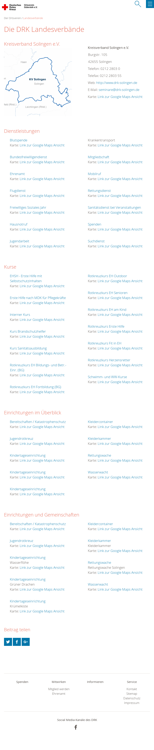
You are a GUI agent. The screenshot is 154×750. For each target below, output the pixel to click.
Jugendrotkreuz (21, 438)
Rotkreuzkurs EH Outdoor (107, 276)
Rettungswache (99, 455)
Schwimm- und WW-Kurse (107, 376)
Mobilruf (94, 173)
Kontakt (132, 689)
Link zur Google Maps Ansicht (120, 96)
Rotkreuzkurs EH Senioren (108, 292)
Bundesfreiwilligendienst (28, 157)
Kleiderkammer (99, 438)
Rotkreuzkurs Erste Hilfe (106, 326)
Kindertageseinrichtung (28, 455)
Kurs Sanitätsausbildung (28, 348)
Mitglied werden (59, 689)
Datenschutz (131, 698)
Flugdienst (18, 190)
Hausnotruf (18, 224)
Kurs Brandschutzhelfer (28, 331)
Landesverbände (33, 18)
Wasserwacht (98, 472)
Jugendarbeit (19, 241)
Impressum (131, 703)
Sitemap (131, 694)
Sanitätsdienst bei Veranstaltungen (114, 207)
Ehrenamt (17, 173)
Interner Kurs (20, 314)
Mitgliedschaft (98, 157)
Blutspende (18, 140)
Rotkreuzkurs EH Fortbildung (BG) (35, 387)
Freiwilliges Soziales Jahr (28, 207)
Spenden (94, 224)
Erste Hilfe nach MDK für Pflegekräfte (38, 297)
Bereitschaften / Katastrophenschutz (38, 421)
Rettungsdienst (99, 190)
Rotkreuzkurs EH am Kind (107, 309)
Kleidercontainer (100, 421)
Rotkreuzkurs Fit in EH (104, 343)
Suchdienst (96, 241)
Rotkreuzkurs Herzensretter (109, 360)
